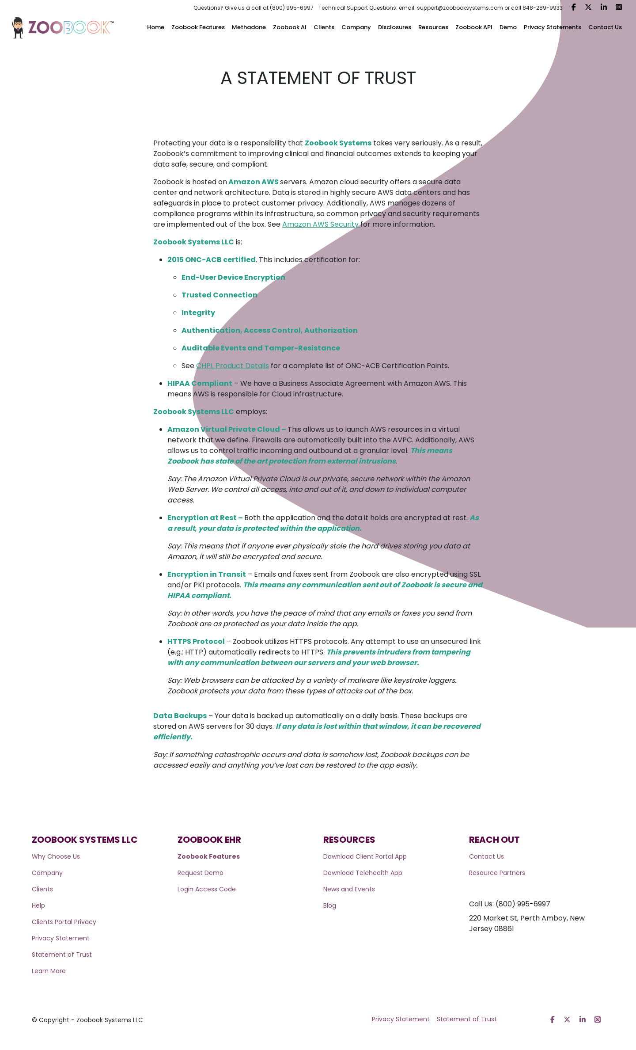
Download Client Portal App (365, 856)
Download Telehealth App (362, 872)
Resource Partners (497, 872)
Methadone (249, 27)
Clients (324, 27)
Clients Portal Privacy (64, 921)
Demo (508, 27)
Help (38, 905)
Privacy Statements (552, 27)
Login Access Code (207, 889)
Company (356, 27)
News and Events (349, 889)
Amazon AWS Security (321, 224)
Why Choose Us (56, 856)
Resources (433, 27)
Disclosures (394, 27)
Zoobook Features (198, 27)
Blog (329, 905)
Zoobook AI (290, 27)
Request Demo (200, 872)
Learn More (49, 970)
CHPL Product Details (232, 366)
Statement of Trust (62, 954)
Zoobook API (473, 27)
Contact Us (605, 27)
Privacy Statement (61, 938)
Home (155, 27)
